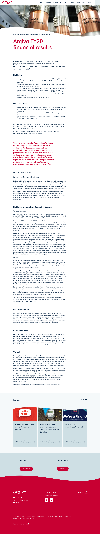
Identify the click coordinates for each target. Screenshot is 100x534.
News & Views (81, 2)
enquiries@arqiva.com (51, 495)
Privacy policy (59, 516)
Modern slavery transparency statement (24, 518)
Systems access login (18, 516)
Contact (89, 2)
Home (15, 34)
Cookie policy (68, 516)
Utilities (54, 2)
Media (48, 2)
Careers (72, 2)
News (30, 34)
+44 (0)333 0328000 (51, 492)
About (41, 2)
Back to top (81, 492)
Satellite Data (63, 2)
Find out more (26, 468)
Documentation (31, 516)
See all (82, 399)
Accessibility (41, 516)
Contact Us (63, 468)
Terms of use (49, 516)
